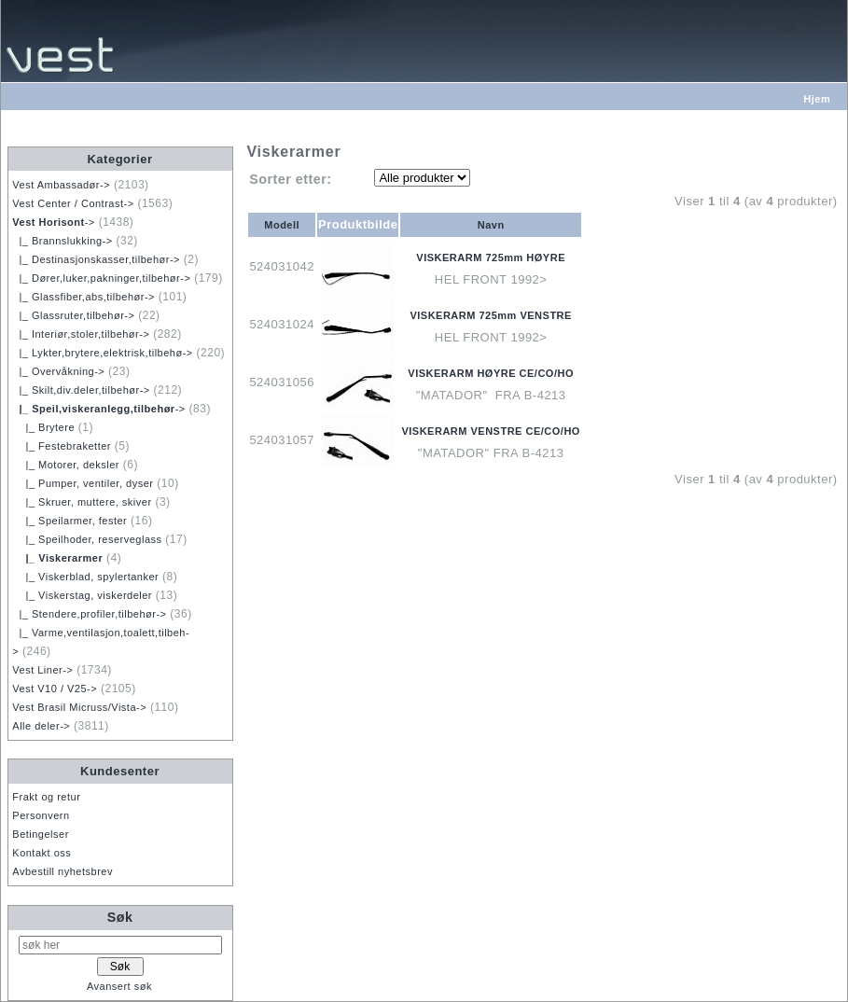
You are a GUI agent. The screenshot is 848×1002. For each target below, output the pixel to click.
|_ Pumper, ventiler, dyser (82, 483)
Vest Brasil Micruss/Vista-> (79, 707)
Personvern (40, 815)
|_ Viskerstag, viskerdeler (82, 595)
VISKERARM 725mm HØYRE (490, 257)
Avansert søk (119, 986)
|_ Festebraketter (61, 446)
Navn (491, 224)
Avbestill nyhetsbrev (62, 871)
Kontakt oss (41, 852)
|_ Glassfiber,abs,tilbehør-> (83, 296)
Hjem (816, 98)
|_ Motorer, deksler (65, 464)
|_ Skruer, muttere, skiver (81, 502)
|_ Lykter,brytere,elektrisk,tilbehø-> (102, 352)
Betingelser (40, 834)
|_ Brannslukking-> (62, 240)
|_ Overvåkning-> (58, 371)
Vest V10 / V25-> (54, 688)
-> (53, 222)
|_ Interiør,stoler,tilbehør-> (80, 334)
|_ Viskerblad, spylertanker (85, 576)
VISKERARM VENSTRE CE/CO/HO (490, 431)
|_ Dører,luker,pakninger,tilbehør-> (101, 278)
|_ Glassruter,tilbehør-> (73, 315)
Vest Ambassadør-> (61, 184)
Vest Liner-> (42, 669)
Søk (120, 917)
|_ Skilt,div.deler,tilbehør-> (80, 390)
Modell (281, 224)
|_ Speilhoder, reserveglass (86, 539)
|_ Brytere (43, 427)
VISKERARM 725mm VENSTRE (491, 315)
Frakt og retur (46, 796)
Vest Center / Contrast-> (72, 203)
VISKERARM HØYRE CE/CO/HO (491, 373)
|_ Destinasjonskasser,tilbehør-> (96, 259)
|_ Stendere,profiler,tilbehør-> (89, 613)
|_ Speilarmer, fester (69, 520)
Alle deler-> (41, 725)
